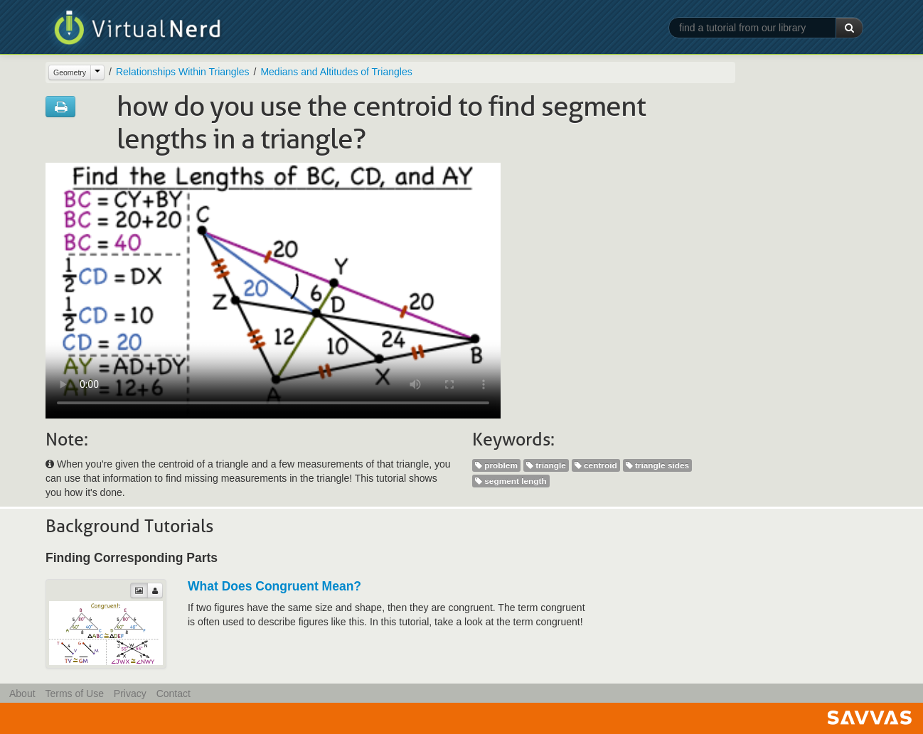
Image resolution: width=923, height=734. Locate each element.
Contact (173, 693)
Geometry (69, 72)
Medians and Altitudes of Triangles (336, 71)
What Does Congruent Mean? (274, 586)
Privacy (130, 693)
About (22, 693)
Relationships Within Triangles (183, 71)
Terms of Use (74, 693)
